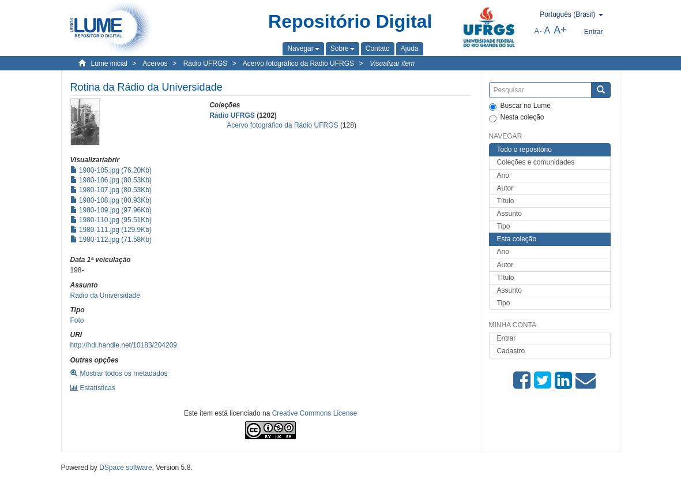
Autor (505, 188)
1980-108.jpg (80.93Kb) (111, 200)
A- (538, 31)
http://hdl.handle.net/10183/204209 (124, 345)
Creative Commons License (314, 413)
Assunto (509, 214)
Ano (503, 175)
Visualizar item (392, 63)
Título (505, 201)
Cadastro (511, 351)
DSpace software (125, 467)
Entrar (506, 338)
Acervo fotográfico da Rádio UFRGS (298, 63)
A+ (560, 30)
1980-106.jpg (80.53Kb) (111, 180)
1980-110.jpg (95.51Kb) (111, 220)
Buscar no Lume (520, 106)
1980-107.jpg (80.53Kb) (111, 190)
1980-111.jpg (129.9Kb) (111, 230)
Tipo (503, 226)
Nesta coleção (516, 117)
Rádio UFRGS (205, 63)
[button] (303, 48)
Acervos (154, 63)
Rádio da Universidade (105, 295)
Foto (77, 320)
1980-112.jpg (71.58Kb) (111, 239)
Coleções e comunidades (536, 162)
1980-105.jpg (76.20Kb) (111, 170)
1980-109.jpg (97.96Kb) (111, 210)
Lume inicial (109, 63)
